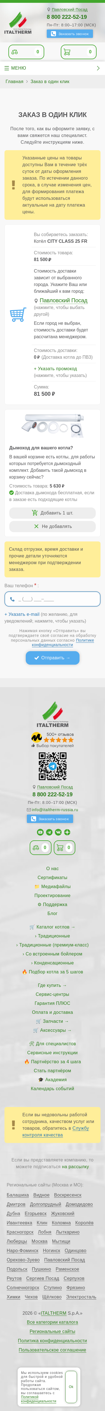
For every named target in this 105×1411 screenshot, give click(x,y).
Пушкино (41, 1269)
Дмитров (16, 1204)
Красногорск (20, 1232)
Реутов (14, 1278)
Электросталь (81, 1297)
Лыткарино (68, 1232)
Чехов (31, 1297)
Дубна (13, 1213)
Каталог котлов (53, 927)
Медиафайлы (56, 886)
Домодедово (79, 1204)
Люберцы (17, 1241)
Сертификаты (52, 877)
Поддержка (55, 904)
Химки (13, 1297)
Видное (41, 1195)
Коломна (61, 1223)
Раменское (67, 1269)
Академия (56, 1079)
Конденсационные (54, 963)
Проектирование (52, 895)
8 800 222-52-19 (67, 17)
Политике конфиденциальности (63, 642)
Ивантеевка (19, 1223)
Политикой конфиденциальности (38, 1399)
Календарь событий (52, 1088)
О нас (52, 868)
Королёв (84, 1223)
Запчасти (53, 1021)
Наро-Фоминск (22, 1250)
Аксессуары (53, 1030)
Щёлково (52, 1297)
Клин (42, 1223)
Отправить (52, 657)
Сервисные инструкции (52, 1052)
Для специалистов (56, 1043)
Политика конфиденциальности (52, 1341)
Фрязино (75, 1288)
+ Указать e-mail (21, 614)
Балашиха (18, 1195)
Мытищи (61, 1241)
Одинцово (76, 1250)
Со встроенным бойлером (53, 954)
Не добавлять (57, 526)
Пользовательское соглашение (52, 1350)
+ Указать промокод (55, 369)
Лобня (45, 1232)
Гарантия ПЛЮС (52, 1003)
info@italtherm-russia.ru (55, 810)
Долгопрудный (45, 1204)
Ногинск (51, 1250)
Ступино (53, 1288)
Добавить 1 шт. (57, 513)
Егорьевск (35, 1213)
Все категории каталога (52, 1322)
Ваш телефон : (21, 585)
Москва (40, 1241)
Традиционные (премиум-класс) (54, 945)
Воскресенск (67, 1195)
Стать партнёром (52, 1070)
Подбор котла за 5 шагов (56, 971)
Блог (52, 913)
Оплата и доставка (52, 1012)
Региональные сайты (53, 1331)
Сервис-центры (52, 994)
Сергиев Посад (42, 1278)
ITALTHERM (54, 1313)
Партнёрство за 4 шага (56, 1061)
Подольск (17, 1269)
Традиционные (54, 936)
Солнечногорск (23, 1288)
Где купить (49, 985)
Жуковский (62, 1213)
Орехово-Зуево (23, 1260)
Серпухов (74, 1278)
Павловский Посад (69, 10)
